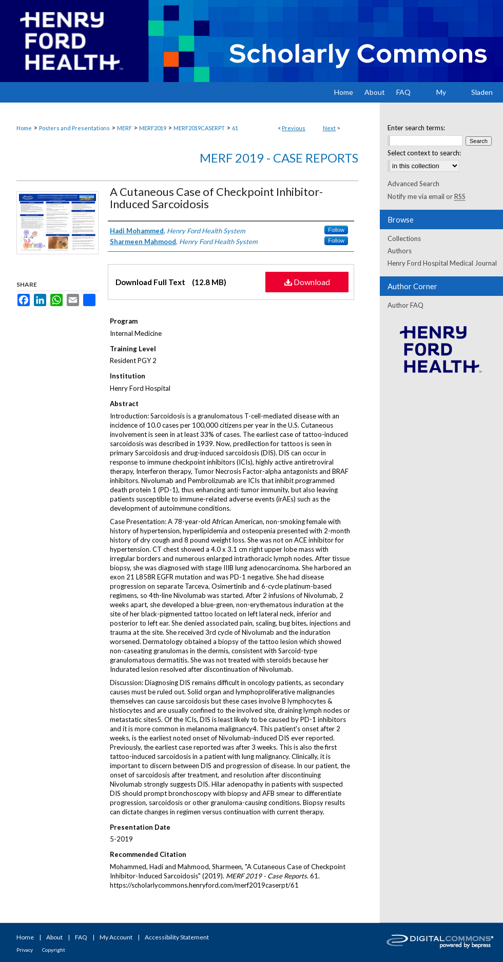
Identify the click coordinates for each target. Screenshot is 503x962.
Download (307, 282)
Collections (404, 238)
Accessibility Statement (177, 937)
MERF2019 (152, 128)
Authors (400, 251)
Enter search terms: (416, 128)
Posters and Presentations (74, 128)
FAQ (81, 937)
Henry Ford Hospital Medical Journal (442, 263)
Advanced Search (413, 183)
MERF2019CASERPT (199, 128)
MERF (124, 128)
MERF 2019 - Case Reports (279, 157)
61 (235, 128)
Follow (336, 230)
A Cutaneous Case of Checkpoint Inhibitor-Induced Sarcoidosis (216, 198)
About (54, 937)
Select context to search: (424, 153)
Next (329, 128)
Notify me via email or (427, 196)
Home (24, 128)
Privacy (24, 950)
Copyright (53, 950)
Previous (293, 128)
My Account (116, 937)
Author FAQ (405, 305)
